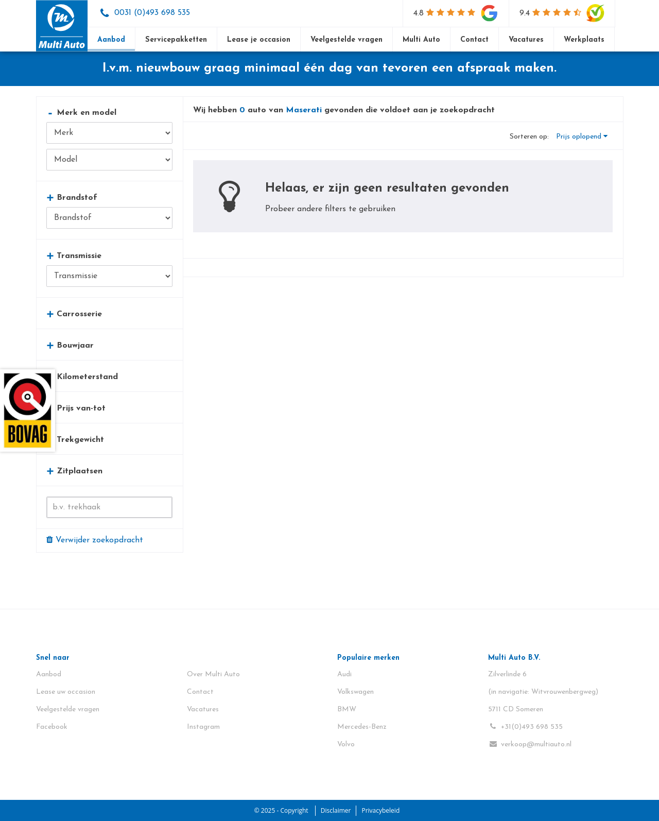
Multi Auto (421, 40)
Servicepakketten (176, 40)
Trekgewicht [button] (75, 440)
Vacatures (526, 40)
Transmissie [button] (73, 256)
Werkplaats (584, 40)
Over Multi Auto (213, 674)
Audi (344, 674)
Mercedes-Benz (362, 727)
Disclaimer (336, 810)
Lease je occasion (258, 40)
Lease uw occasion (65, 692)
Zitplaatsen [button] (74, 471)
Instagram (203, 727)
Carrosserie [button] (74, 314)
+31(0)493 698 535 (525, 727)
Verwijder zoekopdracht (94, 539)
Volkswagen (355, 692)
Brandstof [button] (71, 197)
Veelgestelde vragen (346, 40)
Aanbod (111, 40)
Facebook (51, 727)
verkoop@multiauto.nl (529, 744)
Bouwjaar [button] (70, 345)
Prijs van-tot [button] (76, 408)
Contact (474, 40)
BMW (346, 709)
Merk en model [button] (81, 112)
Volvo (346, 744)
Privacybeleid (380, 810)
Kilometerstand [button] (82, 377)
